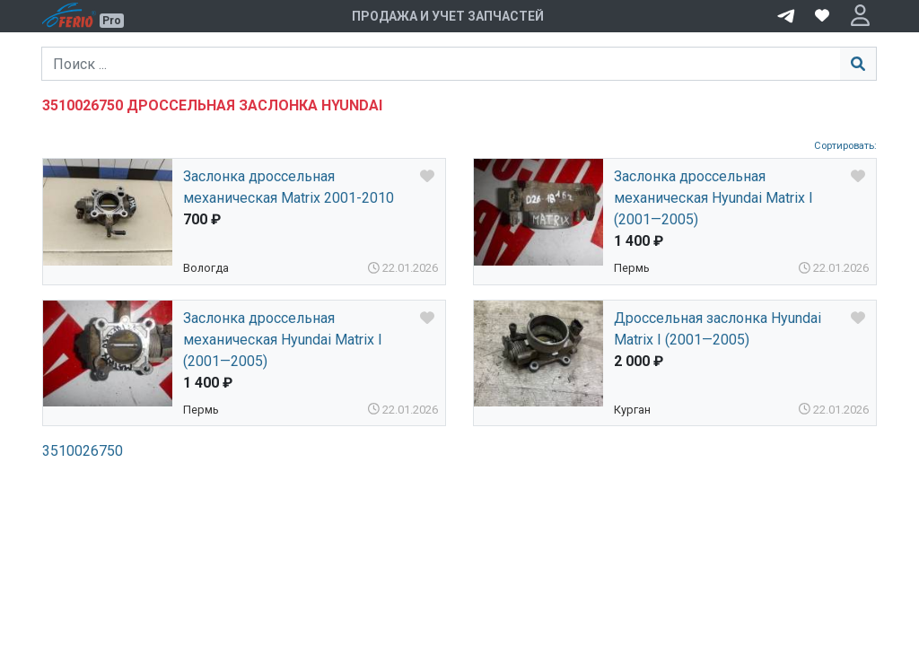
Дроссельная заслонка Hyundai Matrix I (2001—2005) (717, 329)
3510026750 (82, 450)
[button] (860, 16)
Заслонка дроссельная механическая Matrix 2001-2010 (288, 187)
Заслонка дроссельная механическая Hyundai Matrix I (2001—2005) (713, 198)
